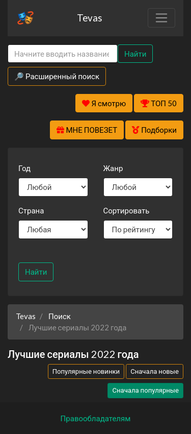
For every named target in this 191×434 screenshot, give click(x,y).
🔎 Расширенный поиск (56, 76)
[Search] (63, 53)
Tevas (89, 17)
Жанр (113, 168)
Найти (135, 53)
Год (24, 168)
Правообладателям (96, 418)
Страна (31, 210)
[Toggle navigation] (161, 18)
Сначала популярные (145, 390)
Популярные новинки (86, 371)
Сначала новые (154, 371)
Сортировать (126, 210)
